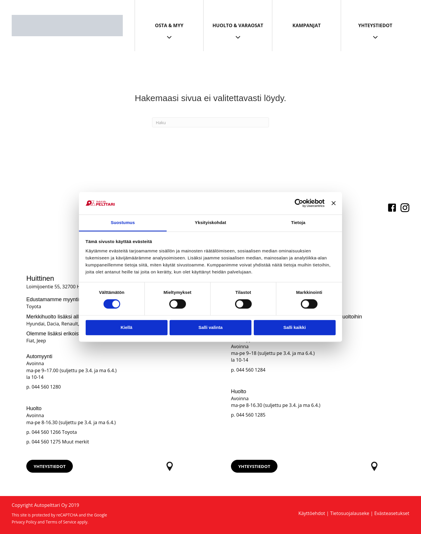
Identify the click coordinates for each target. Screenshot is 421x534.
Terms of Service (61, 522)
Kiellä (126, 327)
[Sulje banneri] (334, 203)
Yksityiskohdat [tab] (210, 222)
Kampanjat (306, 25)
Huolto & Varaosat (238, 25)
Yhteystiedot (375, 25)
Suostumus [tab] (123, 222)
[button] (49, 466)
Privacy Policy (24, 522)
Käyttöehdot (311, 513)
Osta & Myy (169, 25)
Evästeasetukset (391, 513)
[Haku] (210, 122)
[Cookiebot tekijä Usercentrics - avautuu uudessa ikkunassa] (299, 203)
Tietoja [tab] (298, 222)
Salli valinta (211, 327)
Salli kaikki (294, 327)
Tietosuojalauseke (349, 513)
